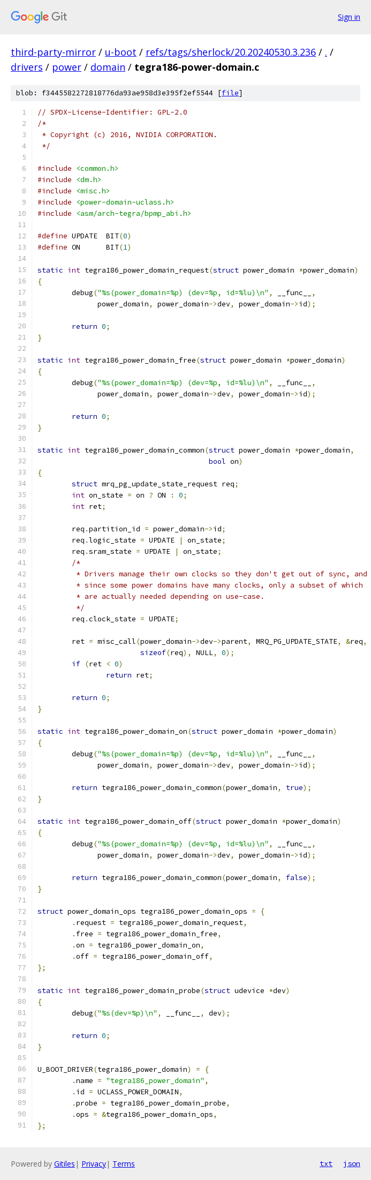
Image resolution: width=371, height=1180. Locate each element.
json (351, 1163)
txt (326, 1163)
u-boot (121, 52)
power (66, 67)
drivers (27, 67)
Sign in (349, 17)
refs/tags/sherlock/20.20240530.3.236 (231, 52)
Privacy (93, 1164)
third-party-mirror (53, 52)
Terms (123, 1164)
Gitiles (64, 1164)
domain (107, 67)
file (230, 92)
